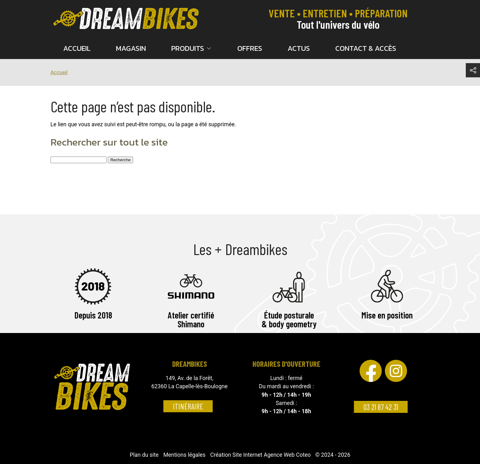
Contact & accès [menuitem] (365, 48)
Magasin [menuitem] (131, 48)
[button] (473, 70)
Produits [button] (191, 48)
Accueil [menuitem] (77, 48)
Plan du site (144, 455)
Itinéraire (188, 406)
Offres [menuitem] (249, 48)
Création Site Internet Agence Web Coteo (260, 455)
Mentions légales (184, 455)
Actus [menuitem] (299, 48)
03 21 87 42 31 (380, 407)
